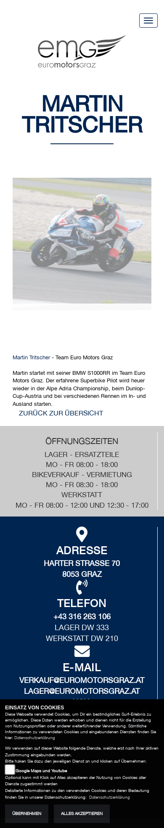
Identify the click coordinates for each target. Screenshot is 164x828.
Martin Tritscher (31, 357)
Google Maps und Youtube (41, 770)
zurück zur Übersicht (61, 413)
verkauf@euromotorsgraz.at (81, 680)
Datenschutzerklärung (34, 737)
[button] (35, 249)
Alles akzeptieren (82, 813)
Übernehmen (26, 813)
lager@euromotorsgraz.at (82, 691)
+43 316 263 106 (82, 616)
